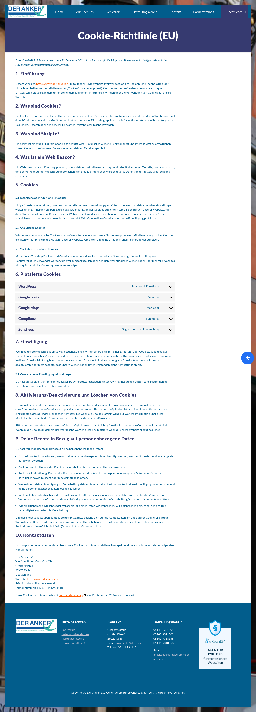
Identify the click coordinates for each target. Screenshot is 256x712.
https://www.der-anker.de (52, 83)
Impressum (68, 629)
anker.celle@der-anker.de (131, 643)
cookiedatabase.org (71, 595)
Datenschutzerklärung (75, 634)
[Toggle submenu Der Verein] (124, 12)
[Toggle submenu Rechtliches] (245, 12)
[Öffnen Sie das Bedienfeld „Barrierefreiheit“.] (247, 358)
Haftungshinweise (73, 638)
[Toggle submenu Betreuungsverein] (161, 12)
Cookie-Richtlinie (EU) (75, 643)
